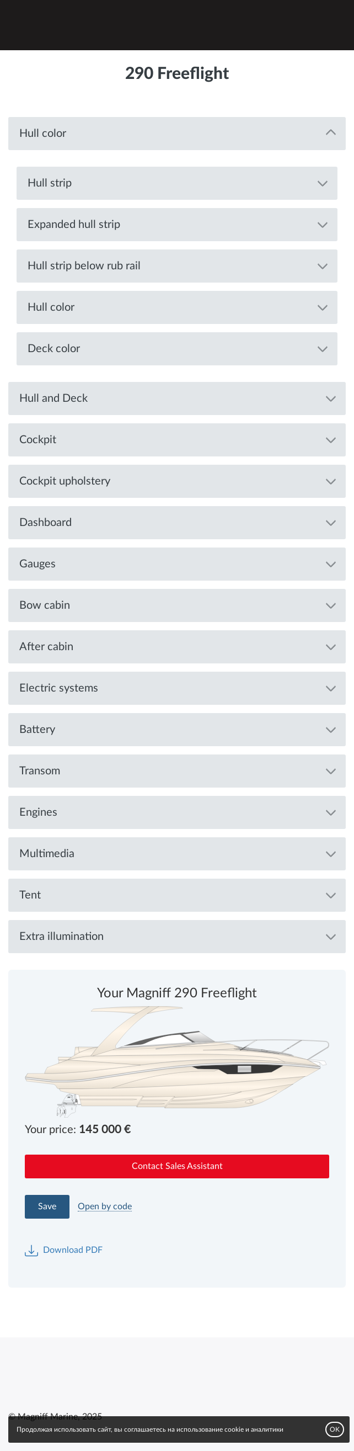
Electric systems (58, 688)
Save (47, 1206)
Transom (39, 771)
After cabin (46, 646)
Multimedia (46, 853)
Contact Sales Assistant (177, 1166)
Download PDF (64, 1250)
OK (335, 1429)
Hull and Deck (53, 398)
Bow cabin (44, 605)
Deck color (54, 348)
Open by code (105, 1206)
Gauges (37, 564)
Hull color (42, 133)
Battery (37, 729)
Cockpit (37, 439)
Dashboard (45, 522)
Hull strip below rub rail (84, 266)
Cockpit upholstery (64, 481)
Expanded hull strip (74, 224)
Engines (38, 812)
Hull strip (50, 183)
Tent (30, 895)
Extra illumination (61, 936)
